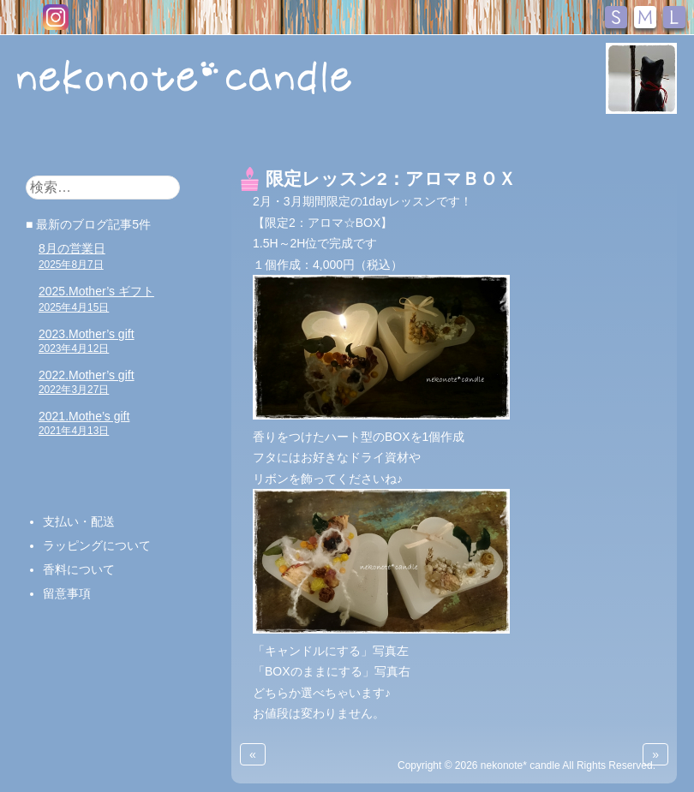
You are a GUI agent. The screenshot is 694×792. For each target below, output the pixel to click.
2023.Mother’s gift (87, 340)
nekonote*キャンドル (190, 76)
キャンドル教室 (323, 140)
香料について (79, 569)
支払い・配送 (79, 521)
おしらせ (109, 140)
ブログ (413, 140)
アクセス (588, 140)
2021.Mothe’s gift (84, 423)
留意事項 (67, 593)
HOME (44, 139)
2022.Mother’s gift (87, 382)
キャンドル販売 (205, 140)
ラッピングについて (97, 545)
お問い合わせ (497, 140)
